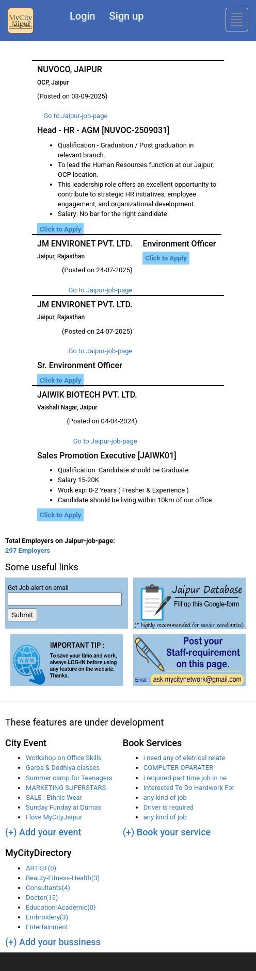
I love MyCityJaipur (54, 817)
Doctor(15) (42, 897)
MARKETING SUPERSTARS (66, 788)
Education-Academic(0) (60, 907)
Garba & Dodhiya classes (63, 767)
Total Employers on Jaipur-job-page (60, 541)
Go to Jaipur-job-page (75, 116)
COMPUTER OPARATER (178, 767)
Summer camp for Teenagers (69, 778)
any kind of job (165, 797)
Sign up (126, 16)
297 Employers (27, 550)
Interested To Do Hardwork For (188, 788)
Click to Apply (60, 229)
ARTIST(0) (41, 868)
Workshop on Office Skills (64, 758)
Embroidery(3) (47, 917)
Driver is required (168, 807)
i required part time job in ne (185, 778)
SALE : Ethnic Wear (54, 797)
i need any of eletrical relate (184, 758)
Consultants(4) (48, 888)
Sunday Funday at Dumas (63, 807)
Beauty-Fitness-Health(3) (63, 878)
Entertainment (47, 927)
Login (82, 16)
